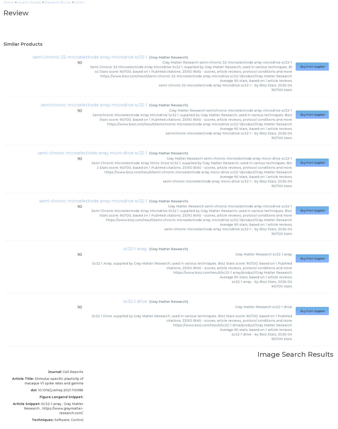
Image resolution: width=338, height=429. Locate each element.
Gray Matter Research (168, 57)
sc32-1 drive (135, 301)
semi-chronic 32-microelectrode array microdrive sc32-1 (90, 57)
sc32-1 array (135, 248)
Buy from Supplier (312, 66)
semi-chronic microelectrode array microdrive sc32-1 (93, 201)
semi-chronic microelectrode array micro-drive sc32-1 (92, 153)
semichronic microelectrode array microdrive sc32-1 (94, 104)
